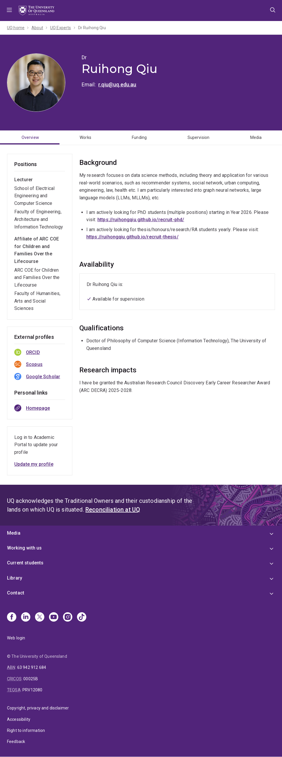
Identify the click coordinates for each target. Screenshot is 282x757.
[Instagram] (67, 617)
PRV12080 (32, 690)
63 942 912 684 (31, 667)
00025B (30, 678)
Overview (30, 137)
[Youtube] (53, 617)
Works (85, 137)
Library (14, 578)
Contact (15, 593)
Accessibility (18, 719)
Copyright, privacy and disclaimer (38, 708)
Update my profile (33, 464)
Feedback (16, 741)
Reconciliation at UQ (112, 509)
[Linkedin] (25, 617)
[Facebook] (11, 617)
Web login (16, 638)
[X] (39, 617)
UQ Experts (60, 27)
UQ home (15, 27)
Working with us (24, 548)
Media (256, 137)
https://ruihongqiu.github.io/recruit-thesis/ (132, 237)
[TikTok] (81, 617)
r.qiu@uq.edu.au (117, 84)
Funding (139, 137)
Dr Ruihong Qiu (92, 27)
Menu (9, 10)
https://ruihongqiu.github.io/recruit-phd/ (140, 219)
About (37, 27)
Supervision (199, 137)
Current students (25, 563)
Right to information (26, 730)
